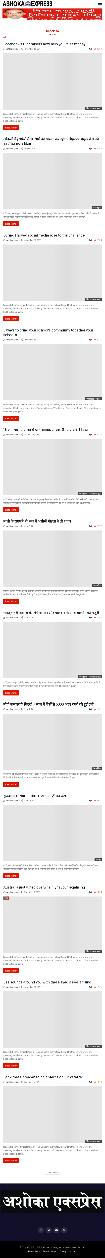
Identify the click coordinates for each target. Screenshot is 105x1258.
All (4, 37)
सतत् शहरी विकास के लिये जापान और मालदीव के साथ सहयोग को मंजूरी (51, 613)
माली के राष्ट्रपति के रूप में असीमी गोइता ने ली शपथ (37, 521)
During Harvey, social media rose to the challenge (44, 235)
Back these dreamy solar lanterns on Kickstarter (43, 1077)
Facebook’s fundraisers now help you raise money (44, 44)
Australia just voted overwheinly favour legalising (44, 887)
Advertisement (49, 1251)
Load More (53, 1172)
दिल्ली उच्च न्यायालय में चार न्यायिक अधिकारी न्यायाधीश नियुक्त (45, 430)
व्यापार (98, 859)
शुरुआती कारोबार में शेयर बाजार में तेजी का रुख (34, 796)
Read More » (11, 127)
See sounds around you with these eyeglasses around (47, 982)
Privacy (63, 1251)
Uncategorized (93, 108)
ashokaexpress (11, 49)
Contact (73, 1251)
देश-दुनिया (83, 493)
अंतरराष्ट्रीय (97, 207)
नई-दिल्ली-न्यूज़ (95, 493)
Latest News (34, 1251)
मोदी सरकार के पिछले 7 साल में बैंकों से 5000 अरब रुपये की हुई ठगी (48, 704)
